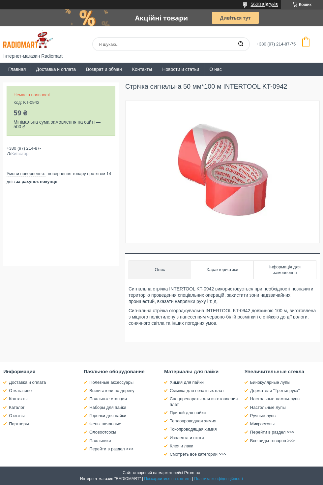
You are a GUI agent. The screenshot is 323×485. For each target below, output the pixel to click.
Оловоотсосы (102, 432)
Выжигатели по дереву (111, 390)
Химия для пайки (187, 382)
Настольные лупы (268, 407)
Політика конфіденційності (218, 478)
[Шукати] (241, 44)
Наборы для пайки (107, 407)
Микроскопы (262, 423)
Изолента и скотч (187, 437)
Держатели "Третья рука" (275, 390)
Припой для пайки (188, 412)
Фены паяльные (105, 423)
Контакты (142, 69)
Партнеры (19, 423)
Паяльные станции (108, 398)
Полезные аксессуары (111, 382)
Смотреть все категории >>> (198, 454)
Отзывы (17, 415)
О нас (215, 69)
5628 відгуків (264, 4)
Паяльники (100, 440)
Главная (17, 69)
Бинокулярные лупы (270, 382)
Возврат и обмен (104, 69)
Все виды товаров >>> (272, 440)
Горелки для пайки (107, 415)
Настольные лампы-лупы (275, 398)
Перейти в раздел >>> (111, 448)
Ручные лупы (263, 415)
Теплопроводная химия (193, 420)
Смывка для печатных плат (197, 390)
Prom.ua (192, 472)
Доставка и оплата (56, 69)
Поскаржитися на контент (167, 478)
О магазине (20, 390)
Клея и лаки (181, 445)
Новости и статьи (180, 69)
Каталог (16, 407)
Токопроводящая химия (193, 429)
